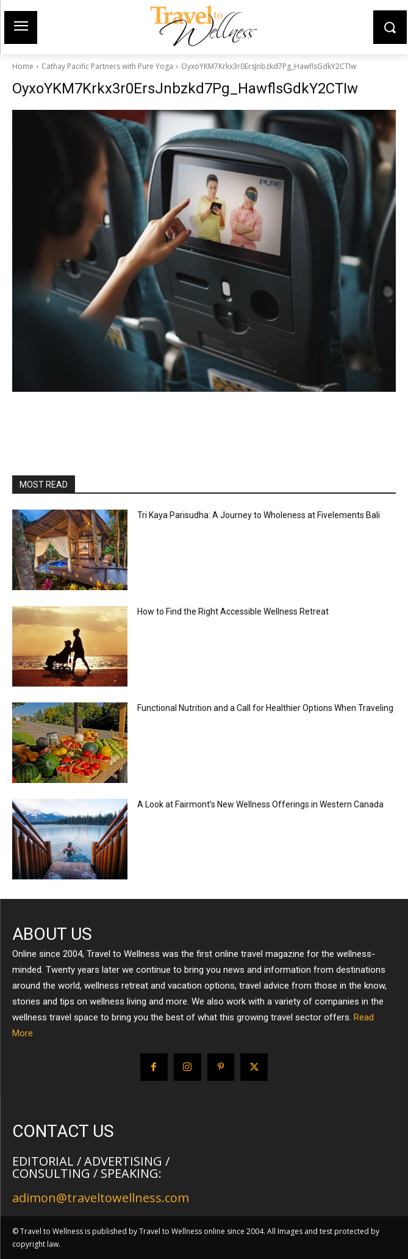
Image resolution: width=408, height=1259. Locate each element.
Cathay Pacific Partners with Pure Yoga (107, 66)
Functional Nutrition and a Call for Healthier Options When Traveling (265, 708)
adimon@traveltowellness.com (100, 1197)
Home (23, 66)
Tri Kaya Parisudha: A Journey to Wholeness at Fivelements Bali (258, 515)
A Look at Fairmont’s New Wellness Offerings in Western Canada (260, 804)
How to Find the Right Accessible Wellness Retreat (233, 611)
